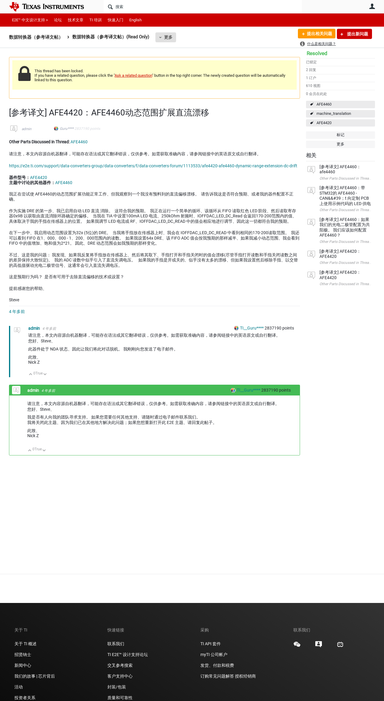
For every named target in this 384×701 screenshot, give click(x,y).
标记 (340, 135)
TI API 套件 (210, 643)
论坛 (58, 20)
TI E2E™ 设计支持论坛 (127, 654)
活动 (18, 687)
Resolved (317, 53)
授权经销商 (245, 676)
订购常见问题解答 (217, 676)
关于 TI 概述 (25, 643)
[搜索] (203, 6)
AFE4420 (324, 123)
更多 (168, 37)
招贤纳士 (22, 654)
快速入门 (115, 20)
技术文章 (75, 20)
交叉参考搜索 (120, 665)
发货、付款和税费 (217, 665)
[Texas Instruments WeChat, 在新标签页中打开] (297, 646)
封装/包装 (116, 687)
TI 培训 (95, 20)
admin (27, 129)
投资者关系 (24, 697)
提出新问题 (357, 33)
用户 (372, 6)
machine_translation (333, 113)
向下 (45, 374)
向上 (30, 374)
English (135, 20)
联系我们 (115, 643)
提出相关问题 (319, 33)
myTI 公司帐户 (213, 654)
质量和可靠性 (120, 697)
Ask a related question (133, 75)
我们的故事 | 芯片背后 (34, 676)
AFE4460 (324, 104)
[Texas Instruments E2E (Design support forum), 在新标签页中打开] (318, 646)
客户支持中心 (120, 676)
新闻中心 (22, 665)
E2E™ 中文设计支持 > (30, 20)
